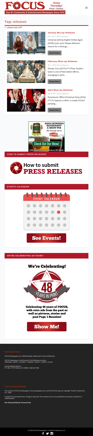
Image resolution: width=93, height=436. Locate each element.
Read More (54, 53)
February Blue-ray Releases (62, 61)
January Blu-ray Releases (61, 33)
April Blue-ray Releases (60, 90)
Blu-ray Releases (62, 36)
